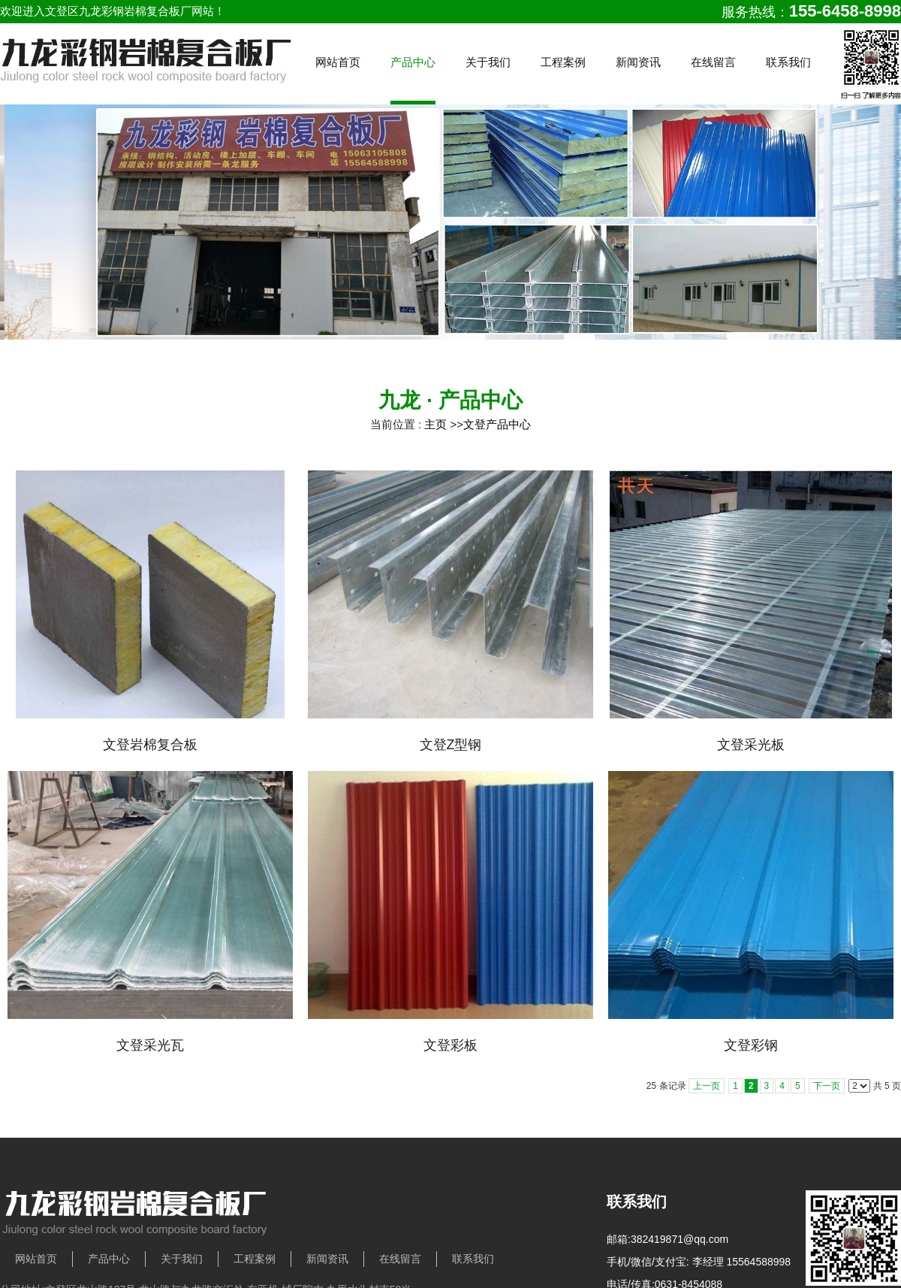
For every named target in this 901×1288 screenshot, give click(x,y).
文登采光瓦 (150, 1045)
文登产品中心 (497, 424)
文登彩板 (450, 1045)
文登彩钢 (751, 1045)
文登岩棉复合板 (150, 744)
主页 (435, 424)
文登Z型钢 (451, 744)
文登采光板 (751, 744)
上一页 (706, 1086)
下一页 (826, 1086)
